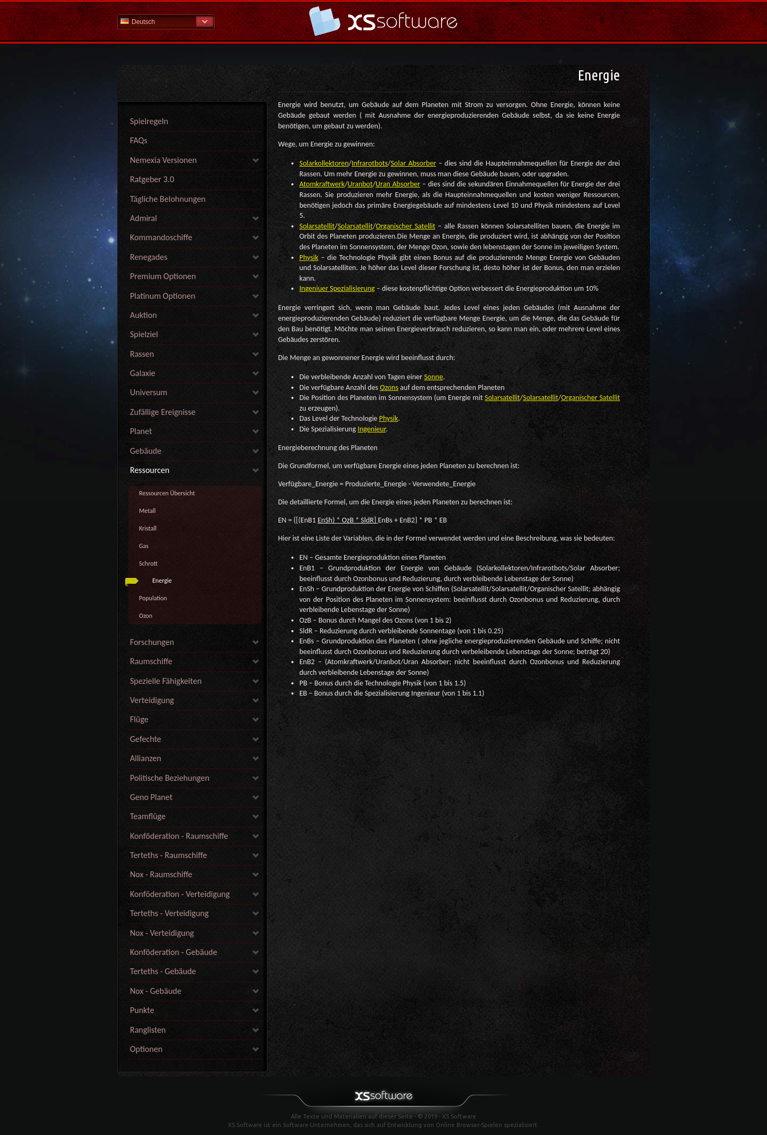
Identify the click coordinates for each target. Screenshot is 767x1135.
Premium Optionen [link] (163, 276)
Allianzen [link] (145, 758)
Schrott (148, 563)
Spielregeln (149, 121)
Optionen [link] (146, 1049)
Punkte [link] (142, 1010)
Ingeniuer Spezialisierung (337, 288)
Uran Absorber (398, 184)
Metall (147, 511)
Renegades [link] (148, 257)
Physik (309, 257)
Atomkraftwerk (322, 184)
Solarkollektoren (324, 163)
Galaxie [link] (143, 373)
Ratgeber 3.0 (152, 179)
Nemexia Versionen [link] (163, 160)
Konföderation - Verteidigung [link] (180, 894)
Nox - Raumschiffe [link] (161, 874)
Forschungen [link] (152, 642)
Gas (144, 546)
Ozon (145, 615)
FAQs (139, 140)
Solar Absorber (413, 163)
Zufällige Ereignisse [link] (162, 412)
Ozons (389, 387)
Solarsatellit (316, 226)
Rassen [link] (142, 354)
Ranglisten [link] (148, 1030)
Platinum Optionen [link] (162, 296)
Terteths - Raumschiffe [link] (168, 855)
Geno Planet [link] (151, 797)
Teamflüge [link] (148, 816)
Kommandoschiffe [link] (161, 237)
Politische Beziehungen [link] (169, 778)
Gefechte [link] (145, 739)
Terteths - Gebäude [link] (163, 971)
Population (153, 598)
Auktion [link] (143, 315)
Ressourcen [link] (149, 470)
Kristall (148, 528)
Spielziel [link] (144, 334)
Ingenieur (371, 429)
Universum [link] (148, 392)
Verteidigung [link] (152, 700)
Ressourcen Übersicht (167, 493)
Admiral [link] (143, 218)
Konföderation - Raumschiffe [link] (179, 836)
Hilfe (383, 21)
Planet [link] (141, 431)
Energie (162, 580)
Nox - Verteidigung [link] (162, 933)
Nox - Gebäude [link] (155, 991)
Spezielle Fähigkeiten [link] (166, 681)
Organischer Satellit (405, 226)
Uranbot (360, 184)
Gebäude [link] (145, 451)
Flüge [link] (139, 719)
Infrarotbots (370, 163)
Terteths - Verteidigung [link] (169, 913)
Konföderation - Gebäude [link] (173, 952)
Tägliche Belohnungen (168, 199)
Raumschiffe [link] (151, 661)
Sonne (433, 376)
